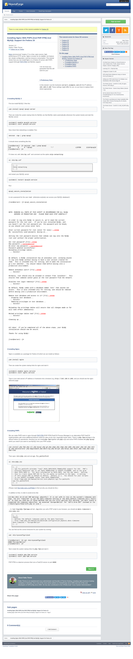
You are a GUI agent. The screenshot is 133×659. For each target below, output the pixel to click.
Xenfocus (13, 643)
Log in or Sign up (124, 1)
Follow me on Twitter (17, 49)
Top (126, 643)
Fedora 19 (65, 44)
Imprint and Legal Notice (117, 643)
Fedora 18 (65, 46)
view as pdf (86, 592)
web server (126, 42)
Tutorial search (9, 15)
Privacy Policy (127, 646)
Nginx (10, 54)
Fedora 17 (65, 50)
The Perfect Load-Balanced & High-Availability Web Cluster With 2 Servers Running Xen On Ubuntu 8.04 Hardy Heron (115, 101)
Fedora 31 (65, 42)
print (94, 592)
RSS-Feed (129, 643)
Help (109, 643)
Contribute (99, 643)
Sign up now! (115, 21)
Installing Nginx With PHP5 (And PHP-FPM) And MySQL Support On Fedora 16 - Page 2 (29, 612)
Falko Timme (125, 40)
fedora (117, 42)
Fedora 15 (65, 48)
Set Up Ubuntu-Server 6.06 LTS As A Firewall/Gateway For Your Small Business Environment (113, 94)
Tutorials (7, 11)
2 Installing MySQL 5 (71, 62)
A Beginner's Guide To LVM (109, 71)
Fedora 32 (45, 29)
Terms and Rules (120, 646)
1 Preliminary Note (71, 60)
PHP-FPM (23, 62)
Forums (21, 11)
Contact (105, 643)
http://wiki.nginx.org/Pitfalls (26, 488)
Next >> (91, 569)
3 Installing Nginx (70, 64)
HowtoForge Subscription (45, 11)
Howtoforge (10, 646)
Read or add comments (123, 43)
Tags (14, 11)
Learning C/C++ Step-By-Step (110, 68)
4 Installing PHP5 (70, 66)
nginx (121, 42)
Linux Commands (30, 11)
